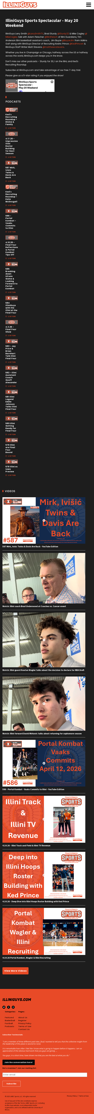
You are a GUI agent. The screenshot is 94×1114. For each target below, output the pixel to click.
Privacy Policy (24, 1023)
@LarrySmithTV (35, 33)
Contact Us (23, 1029)
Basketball (10, 1020)
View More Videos (15, 970)
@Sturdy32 (63, 33)
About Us (22, 1017)
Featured (9, 1017)
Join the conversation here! (19, 1062)
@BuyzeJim (68, 40)
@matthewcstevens (53, 47)
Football (9, 1023)
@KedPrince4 (76, 43)
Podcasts (9, 1026)
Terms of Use (24, 1026)
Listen (12, 128)
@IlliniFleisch (51, 36)
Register (22, 1020)
